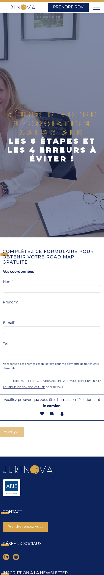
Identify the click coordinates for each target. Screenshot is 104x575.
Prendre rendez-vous (25, 527)
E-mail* (9, 323)
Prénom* (10, 302)
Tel (5, 344)
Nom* (8, 282)
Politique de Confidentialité (24, 387)
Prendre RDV (68, 7)
